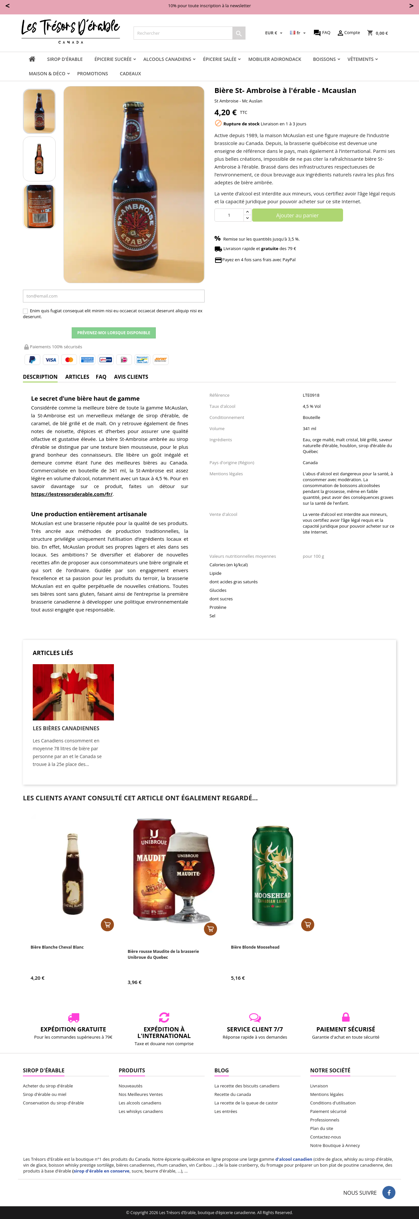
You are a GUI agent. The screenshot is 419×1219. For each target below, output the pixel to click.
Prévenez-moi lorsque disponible (113, 333)
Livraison (319, 1086)
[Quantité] (229, 215)
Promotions (92, 73)
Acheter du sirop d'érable (48, 1086)
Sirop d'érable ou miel (44, 1094)
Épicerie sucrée (113, 59)
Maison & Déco (47, 73)
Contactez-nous (325, 1137)
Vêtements (361, 59)
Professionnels (324, 1120)
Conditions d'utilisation (333, 1103)
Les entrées (225, 1111)
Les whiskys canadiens (141, 1111)
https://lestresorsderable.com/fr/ (72, 494)
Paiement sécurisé (328, 1111)
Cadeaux (130, 73)
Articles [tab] (77, 376)
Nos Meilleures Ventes (141, 1094)
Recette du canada (232, 1094)
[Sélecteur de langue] (298, 33)
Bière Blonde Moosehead (255, 947)
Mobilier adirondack (274, 59)
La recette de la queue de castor (246, 1103)
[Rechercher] (190, 33)
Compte (348, 33)
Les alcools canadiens (140, 1103)
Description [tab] (40, 376)
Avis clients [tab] (131, 376)
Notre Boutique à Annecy (335, 1145)
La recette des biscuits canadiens (247, 1086)
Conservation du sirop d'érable (53, 1103)
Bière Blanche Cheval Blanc (57, 947)
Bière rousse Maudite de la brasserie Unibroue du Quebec (163, 954)
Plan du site (321, 1128)
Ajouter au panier (297, 215)
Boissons (324, 59)
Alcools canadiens (167, 59)
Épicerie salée (219, 59)
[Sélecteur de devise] (274, 33)
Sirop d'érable (65, 59)
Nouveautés (131, 1086)
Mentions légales (327, 1094)
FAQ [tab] (101, 376)
